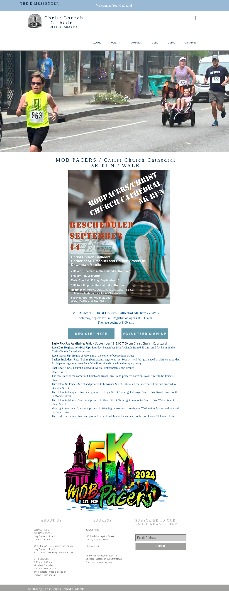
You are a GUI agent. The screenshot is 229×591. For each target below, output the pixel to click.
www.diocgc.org (104, 562)
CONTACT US (92, 545)
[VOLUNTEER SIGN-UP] (144, 333)
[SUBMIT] (160, 546)
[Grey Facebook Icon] (195, 18)
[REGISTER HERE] (91, 333)
